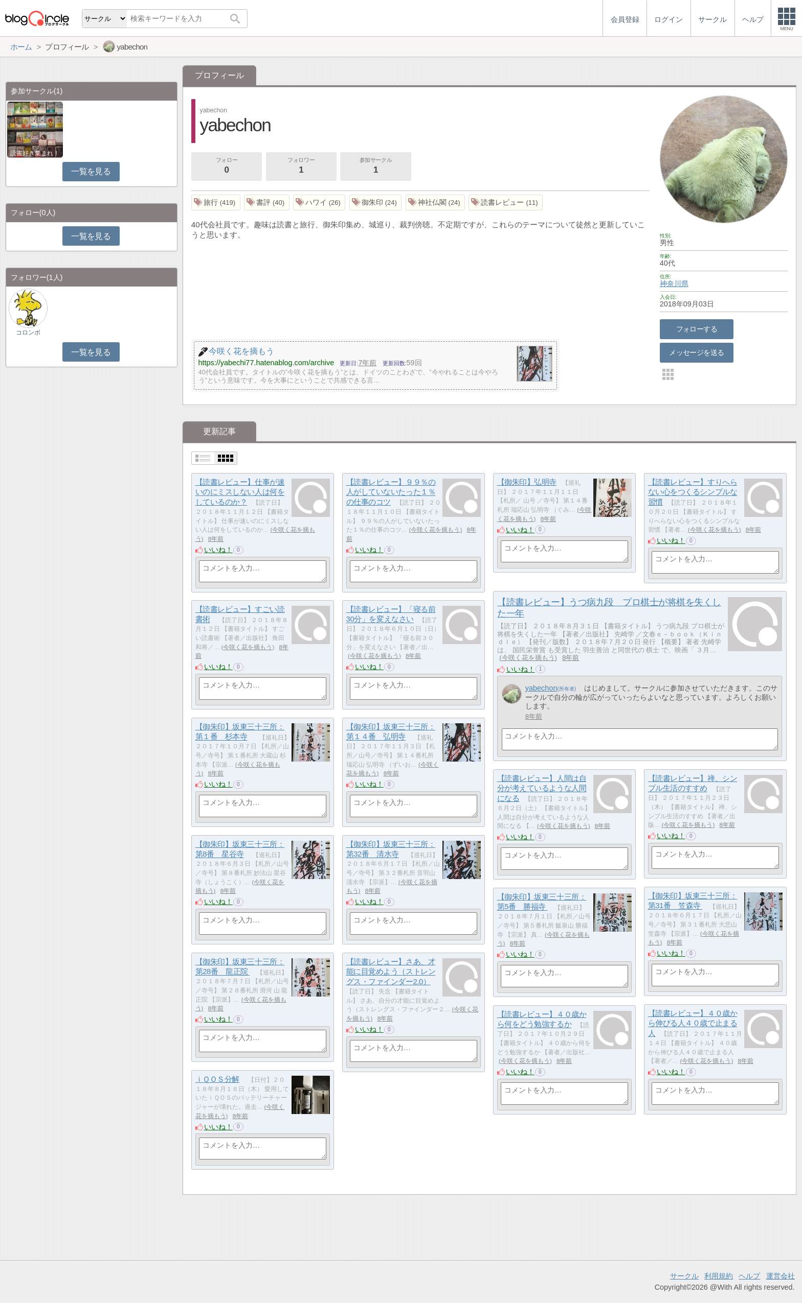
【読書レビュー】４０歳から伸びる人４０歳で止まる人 (693, 1023)
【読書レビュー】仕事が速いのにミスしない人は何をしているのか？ (240, 492)
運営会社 (780, 1276)
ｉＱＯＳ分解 (217, 1079)
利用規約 (718, 1276)
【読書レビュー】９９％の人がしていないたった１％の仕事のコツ (391, 492)
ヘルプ (749, 1276)
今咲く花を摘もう (435, 530)
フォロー (226, 166)
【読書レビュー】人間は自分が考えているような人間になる (542, 788)
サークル (684, 1276)
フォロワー (301, 166)
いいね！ (218, 550)
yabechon (541, 688)
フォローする (697, 329)
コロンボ (28, 332)
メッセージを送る (696, 352)
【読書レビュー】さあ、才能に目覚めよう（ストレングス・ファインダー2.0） (391, 971)
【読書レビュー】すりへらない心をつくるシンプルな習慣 (693, 492)
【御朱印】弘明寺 (526, 482)
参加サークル (376, 166)
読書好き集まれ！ (34, 153)
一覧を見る (90, 171)
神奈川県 (674, 283)
